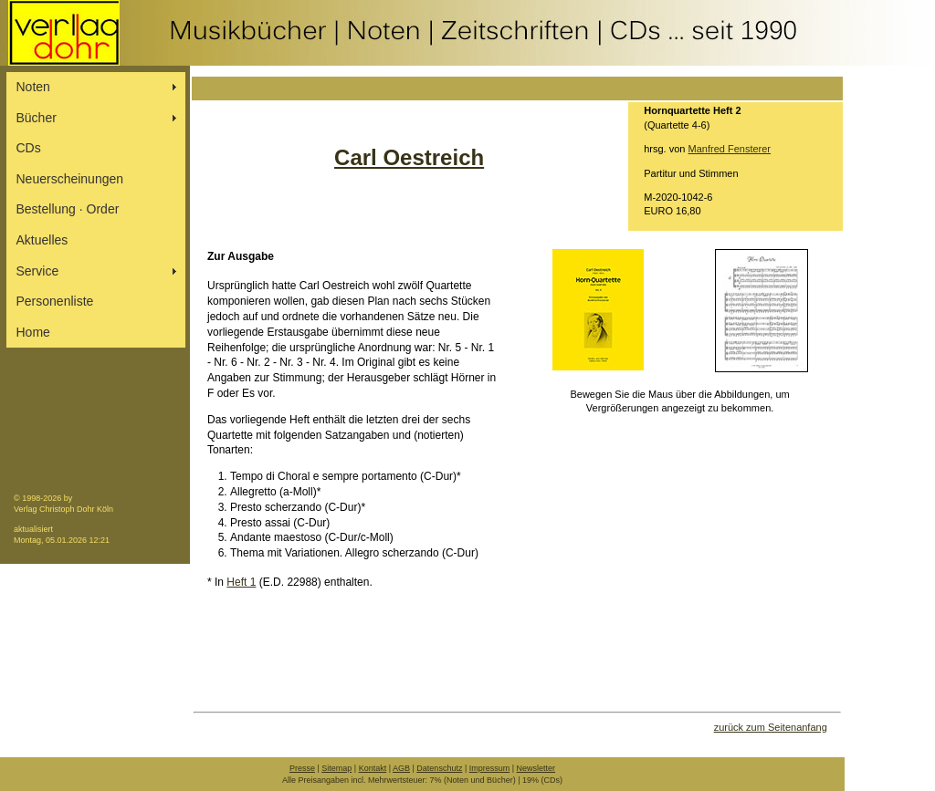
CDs (28, 148)
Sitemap (336, 768)
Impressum (489, 768)
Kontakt (373, 768)
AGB (401, 768)
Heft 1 (241, 582)
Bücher (36, 117)
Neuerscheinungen (70, 179)
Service (37, 271)
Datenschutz (439, 768)
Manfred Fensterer (729, 148)
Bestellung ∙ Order (68, 209)
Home (33, 332)
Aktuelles (42, 240)
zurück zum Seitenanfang (770, 727)
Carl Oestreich (409, 157)
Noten (33, 86)
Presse (302, 768)
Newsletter (536, 768)
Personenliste (55, 301)
